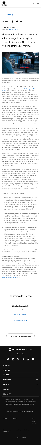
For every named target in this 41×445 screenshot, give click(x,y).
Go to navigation (38, 3)
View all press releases (20, 336)
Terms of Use (15, 419)
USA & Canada (20, 437)
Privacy (5, 418)
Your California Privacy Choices (34, 421)
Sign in (33, 3)
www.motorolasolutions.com (10, 277)
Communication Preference (7, 430)
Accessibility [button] (18, 430)
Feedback (26, 430)
